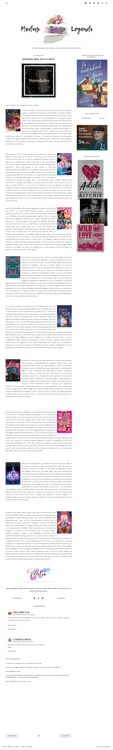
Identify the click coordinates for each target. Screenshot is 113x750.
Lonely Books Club (21, 612)
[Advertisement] (92, 270)
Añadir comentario (13, 659)
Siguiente (12, 736)
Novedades (17, 598)
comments (61, 598)
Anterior (65, 736)
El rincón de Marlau (22, 639)
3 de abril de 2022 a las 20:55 (23, 615)
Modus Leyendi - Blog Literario (20, 746)
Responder (12, 629)
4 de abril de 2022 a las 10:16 (23, 642)
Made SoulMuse (103, 747)
